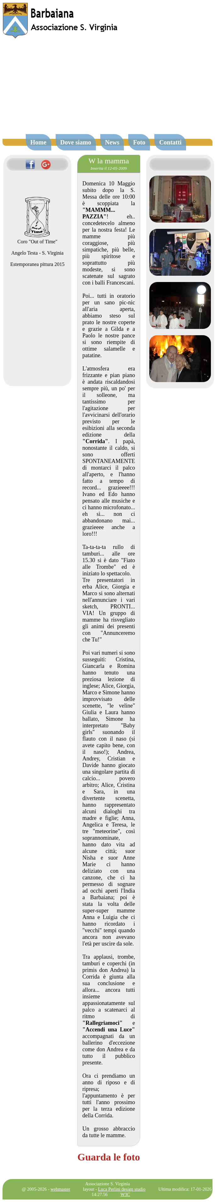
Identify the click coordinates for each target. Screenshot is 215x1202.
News (112, 142)
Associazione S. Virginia (107, 1183)
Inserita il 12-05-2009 (109, 168)
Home (38, 142)
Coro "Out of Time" (37, 238)
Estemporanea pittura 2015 (37, 264)
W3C (125, 1194)
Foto (139, 142)
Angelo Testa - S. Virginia (37, 253)
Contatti (170, 142)
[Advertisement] (108, 89)
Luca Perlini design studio (122, 1189)
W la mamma (108, 161)
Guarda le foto (108, 1157)
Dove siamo (75, 142)
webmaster (60, 1189)
